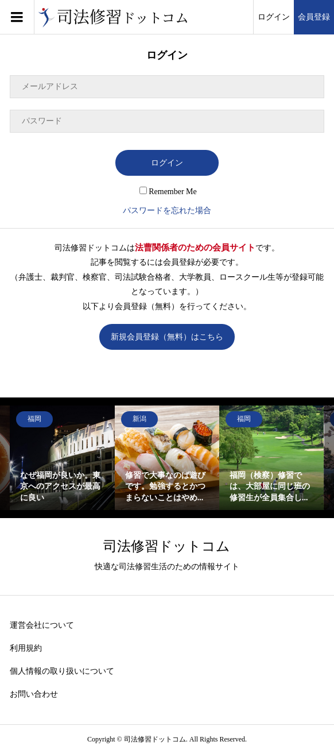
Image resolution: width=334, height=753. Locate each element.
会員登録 (314, 17)
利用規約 (26, 648)
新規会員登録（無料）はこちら (167, 337)
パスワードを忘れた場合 (167, 210)
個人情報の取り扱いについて (62, 671)
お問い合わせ (34, 694)
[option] (62, 458)
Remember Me (168, 191)
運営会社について (42, 625)
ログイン (274, 17)
